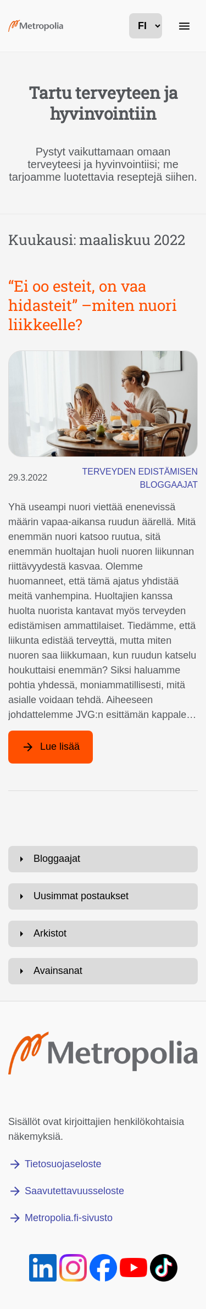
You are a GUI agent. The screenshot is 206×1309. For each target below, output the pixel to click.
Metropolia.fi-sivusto (69, 1217)
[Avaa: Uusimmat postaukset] (103, 896)
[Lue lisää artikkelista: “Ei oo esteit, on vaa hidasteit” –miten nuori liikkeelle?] (50, 747)
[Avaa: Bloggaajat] (103, 859)
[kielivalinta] (145, 25)
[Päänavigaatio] (184, 26)
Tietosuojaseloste (63, 1163)
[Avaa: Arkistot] (103, 934)
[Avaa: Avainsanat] (103, 971)
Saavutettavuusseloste (74, 1190)
